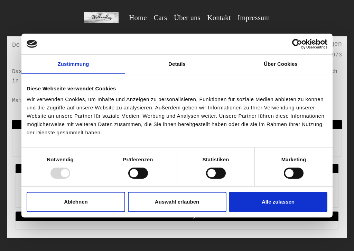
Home (138, 17)
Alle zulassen (278, 202)
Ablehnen (75, 202)
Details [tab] (177, 64)
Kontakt (219, 17)
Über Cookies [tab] (281, 64)
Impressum (253, 17)
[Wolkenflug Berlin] (101, 17)
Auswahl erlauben (177, 202)
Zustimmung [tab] (73, 64)
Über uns (187, 17)
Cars (160, 17)
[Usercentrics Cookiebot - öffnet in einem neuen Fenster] (297, 44)
